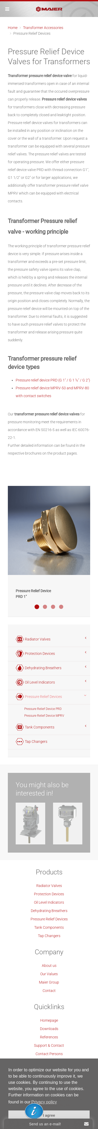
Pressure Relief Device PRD (43, 709)
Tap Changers (49, 936)
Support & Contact (49, 1045)
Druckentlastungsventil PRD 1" (36, 606)
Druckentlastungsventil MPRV (61, 607)
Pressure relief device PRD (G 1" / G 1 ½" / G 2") (53, 380)
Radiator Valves (49, 886)
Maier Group (49, 982)
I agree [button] (49, 1115)
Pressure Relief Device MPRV (44, 716)
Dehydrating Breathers (49, 911)
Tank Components (49, 927)
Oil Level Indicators (49, 902)
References (49, 1037)
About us (49, 965)
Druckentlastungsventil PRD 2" (53, 607)
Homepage (49, 1020)
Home (13, 28)
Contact (49, 991)
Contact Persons (49, 1054)
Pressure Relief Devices (49, 919)
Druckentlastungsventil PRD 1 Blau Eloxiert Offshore (45, 607)
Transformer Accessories (43, 28)
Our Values (49, 974)
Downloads (49, 1029)
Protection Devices (49, 894)
